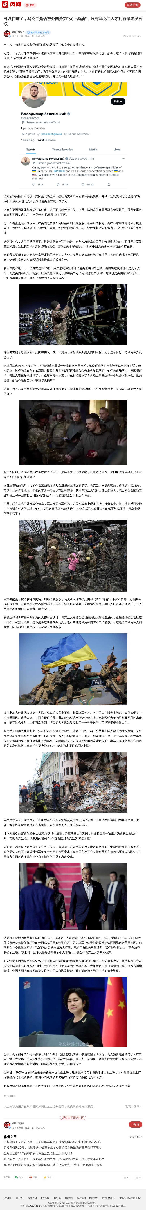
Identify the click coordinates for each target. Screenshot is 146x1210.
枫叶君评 (18, 32)
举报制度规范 (108, 1198)
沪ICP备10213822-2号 (31, 1206)
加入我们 (81, 1198)
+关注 (135, 1124)
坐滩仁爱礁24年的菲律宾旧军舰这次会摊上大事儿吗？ (38, 1153)
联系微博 (69, 1198)
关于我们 (20, 1198)
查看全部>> (135, 1136)
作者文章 (10, 1137)
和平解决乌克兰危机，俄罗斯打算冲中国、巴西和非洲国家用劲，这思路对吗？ (54, 1159)
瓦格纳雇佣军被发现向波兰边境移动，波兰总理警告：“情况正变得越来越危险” (54, 1164)
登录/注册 (133, 4)
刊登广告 (57, 1198)
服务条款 (44, 1198)
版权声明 (32, 1198)
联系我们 (8, 1198)
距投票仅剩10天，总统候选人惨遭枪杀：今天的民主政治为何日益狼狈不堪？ (53, 1147)
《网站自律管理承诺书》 (130, 1198)
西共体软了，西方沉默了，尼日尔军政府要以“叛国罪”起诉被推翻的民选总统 (52, 1141)
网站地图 (93, 1198)
